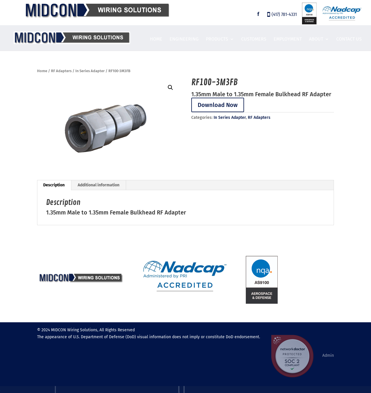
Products (217, 39)
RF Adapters (61, 71)
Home (156, 39)
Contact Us (349, 39)
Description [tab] (54, 185)
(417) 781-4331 (284, 15)
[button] (170, 87)
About (316, 39)
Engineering (184, 39)
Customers (253, 39)
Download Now (218, 104)
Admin (328, 355)
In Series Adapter (90, 71)
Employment (288, 39)
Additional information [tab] (98, 185)
